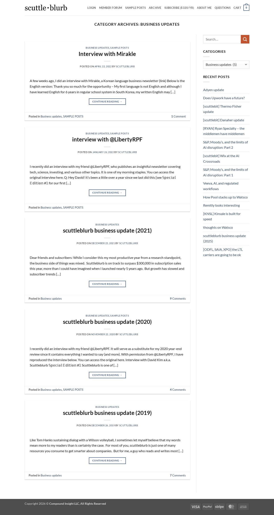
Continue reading (107, 101)
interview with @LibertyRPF (107, 139)
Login (91, 7)
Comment (178, 116)
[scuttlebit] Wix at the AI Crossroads (221, 158)
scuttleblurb (125, 66)
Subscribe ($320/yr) (179, 7)
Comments (178, 298)
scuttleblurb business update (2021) (107, 230)
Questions (223, 7)
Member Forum (110, 7)
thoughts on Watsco (218, 227)
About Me (204, 7)
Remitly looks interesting (221, 205)
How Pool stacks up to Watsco (225, 197)
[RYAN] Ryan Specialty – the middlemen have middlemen (223, 131)
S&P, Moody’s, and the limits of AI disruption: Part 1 (225, 172)
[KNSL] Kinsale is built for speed (222, 216)
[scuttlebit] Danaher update (223, 120)
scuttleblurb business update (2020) (107, 321)
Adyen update (213, 90)
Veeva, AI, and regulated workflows (220, 186)
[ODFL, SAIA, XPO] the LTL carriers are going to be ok (223, 252)
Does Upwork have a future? (224, 98)
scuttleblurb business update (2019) (107, 413)
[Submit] (245, 39)
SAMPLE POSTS (135, 7)
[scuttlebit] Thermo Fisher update (222, 109)
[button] (241, 8)
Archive (155, 7)
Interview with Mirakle (107, 54)
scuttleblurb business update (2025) (224, 238)
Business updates (97, 47)
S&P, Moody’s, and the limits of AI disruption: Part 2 (225, 145)
